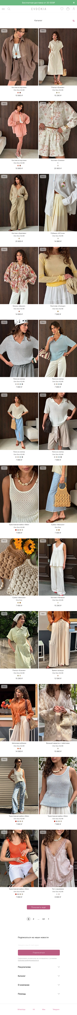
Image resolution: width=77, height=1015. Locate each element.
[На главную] (35, 9)
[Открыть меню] (3, 9)
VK (34, 1009)
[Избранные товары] (62, 9)
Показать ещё (37, 907)
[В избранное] (36, 31)
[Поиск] (9, 9)
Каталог (22, 976)
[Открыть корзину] (68, 8)
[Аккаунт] (74, 9)
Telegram (56, 1009)
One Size (58, 527)
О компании (23, 985)
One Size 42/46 (57, 90)
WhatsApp (21, 1009)
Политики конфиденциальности (28, 960)
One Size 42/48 (19, 90)
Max (43, 1009)
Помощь (22, 994)
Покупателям (24, 967)
